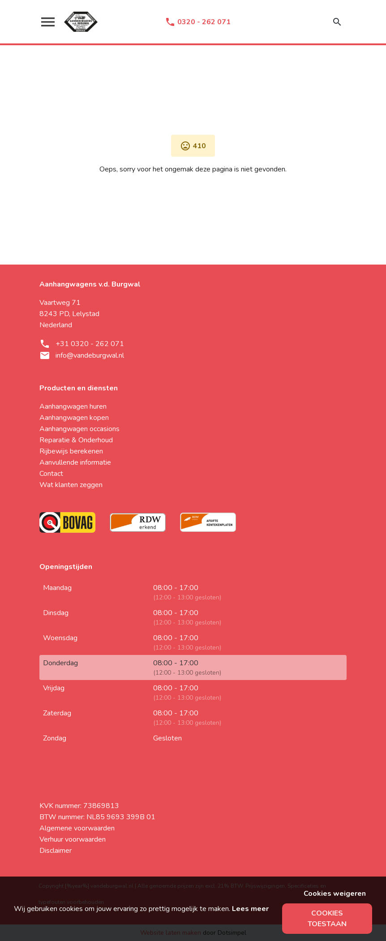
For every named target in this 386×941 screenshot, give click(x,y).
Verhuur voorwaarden (72, 839)
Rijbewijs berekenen (71, 451)
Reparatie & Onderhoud (76, 440)
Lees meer (250, 909)
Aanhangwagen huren (73, 406)
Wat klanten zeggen (71, 485)
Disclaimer (55, 850)
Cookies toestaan (327, 918)
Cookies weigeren (335, 893)
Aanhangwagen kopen (74, 418)
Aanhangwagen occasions (79, 429)
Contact (51, 474)
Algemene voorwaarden (77, 828)
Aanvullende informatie (75, 462)
